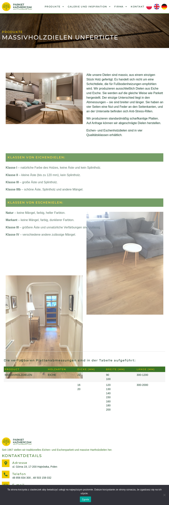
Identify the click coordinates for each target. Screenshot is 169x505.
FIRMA (120, 6)
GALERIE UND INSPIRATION (89, 6)
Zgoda (85, 499)
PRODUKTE (54, 6)
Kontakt (137, 6)
